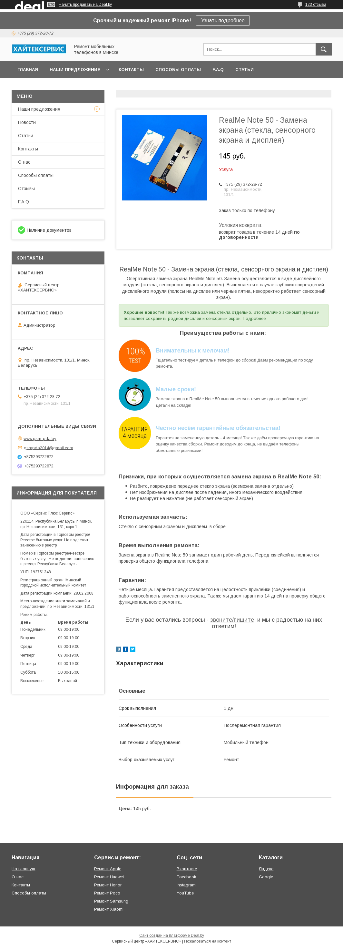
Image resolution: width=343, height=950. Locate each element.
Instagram (186, 885)
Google (266, 876)
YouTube (185, 893)
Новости (27, 122)
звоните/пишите (232, 620)
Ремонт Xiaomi (108, 909)
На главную (23, 868)
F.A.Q (218, 69)
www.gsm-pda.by (40, 438)
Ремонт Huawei (109, 876)
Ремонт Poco (107, 893)
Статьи (244, 69)
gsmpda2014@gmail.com (48, 447)
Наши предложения (75, 69)
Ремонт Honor (108, 885)
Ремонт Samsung (111, 901)
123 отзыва (315, 4)
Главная (27, 69)
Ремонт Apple (107, 868)
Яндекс (266, 868)
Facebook (186, 876)
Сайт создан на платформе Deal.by (171, 935)
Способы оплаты (178, 69)
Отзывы (26, 188)
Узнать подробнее (223, 20)
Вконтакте (187, 868)
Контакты (131, 69)
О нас (24, 162)
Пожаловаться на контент (207, 941)
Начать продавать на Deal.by (85, 4)
